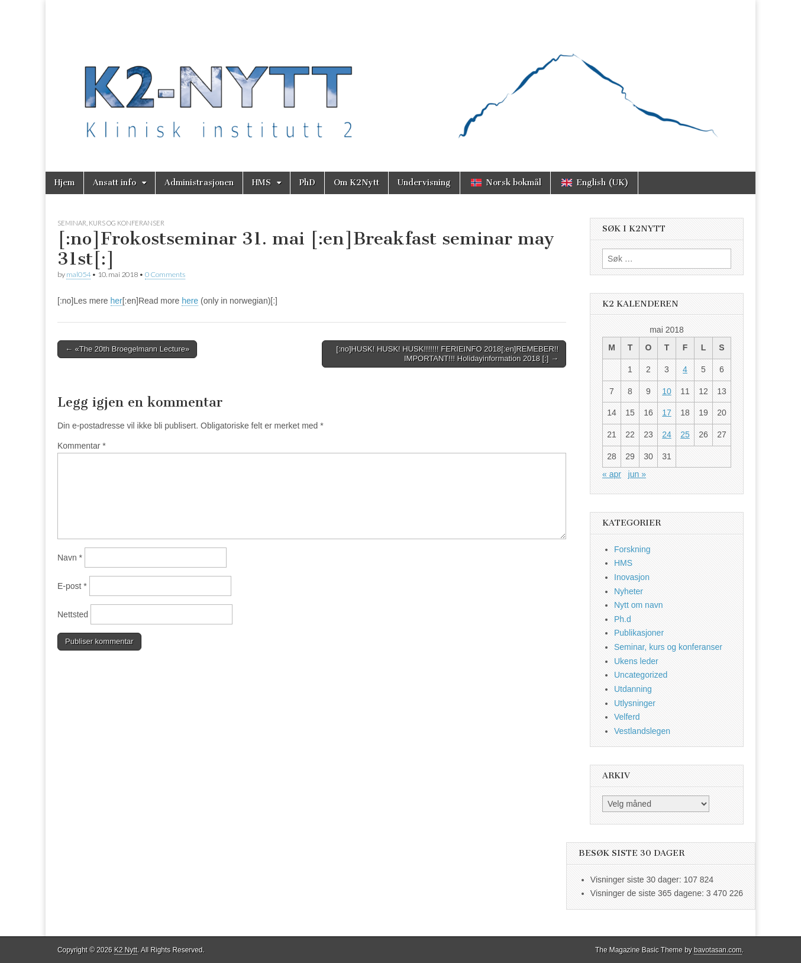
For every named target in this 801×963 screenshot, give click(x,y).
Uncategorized (640, 674)
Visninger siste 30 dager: (637, 879)
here (190, 300)
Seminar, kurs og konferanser (110, 223)
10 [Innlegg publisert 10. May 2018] (666, 391)
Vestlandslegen (642, 731)
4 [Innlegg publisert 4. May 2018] (685, 369)
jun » (637, 474)
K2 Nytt (125, 950)
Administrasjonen (199, 183)
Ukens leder (636, 661)
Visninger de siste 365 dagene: (648, 893)
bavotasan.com (718, 950)
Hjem (64, 183)
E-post (72, 586)
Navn (69, 557)
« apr (611, 474)
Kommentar (81, 445)
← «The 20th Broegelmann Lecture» (127, 348)
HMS (261, 183)
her (116, 300)
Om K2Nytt (356, 183)
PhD (307, 183)
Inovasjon (632, 577)
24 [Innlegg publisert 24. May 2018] (666, 434)
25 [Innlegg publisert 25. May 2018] (685, 434)
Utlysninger (634, 703)
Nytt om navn (638, 605)
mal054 (78, 274)
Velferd (627, 717)
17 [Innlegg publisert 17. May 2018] (666, 412)
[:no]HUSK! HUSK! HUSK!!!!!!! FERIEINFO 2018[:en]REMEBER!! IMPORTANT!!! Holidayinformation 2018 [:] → (447, 353)
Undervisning (424, 183)
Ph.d (622, 619)
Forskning (632, 549)
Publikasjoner (639, 632)
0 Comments (165, 274)
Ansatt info (114, 183)
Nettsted (72, 614)
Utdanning (633, 689)
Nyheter (628, 591)
